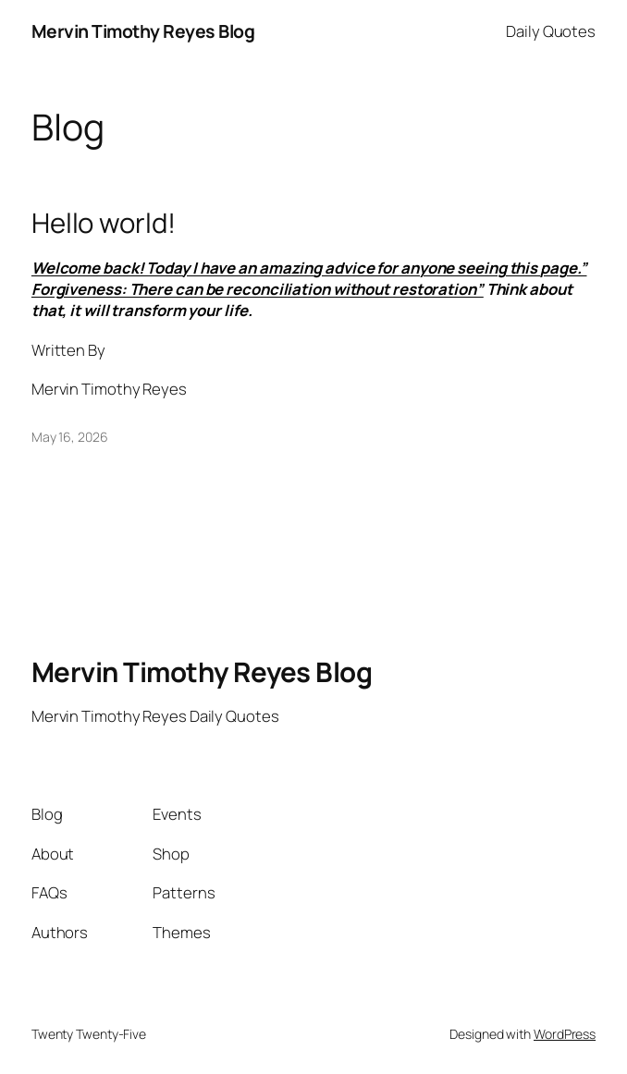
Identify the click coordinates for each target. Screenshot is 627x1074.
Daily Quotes (551, 31)
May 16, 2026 (69, 436)
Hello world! (103, 223)
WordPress (565, 1034)
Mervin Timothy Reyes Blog (143, 30)
